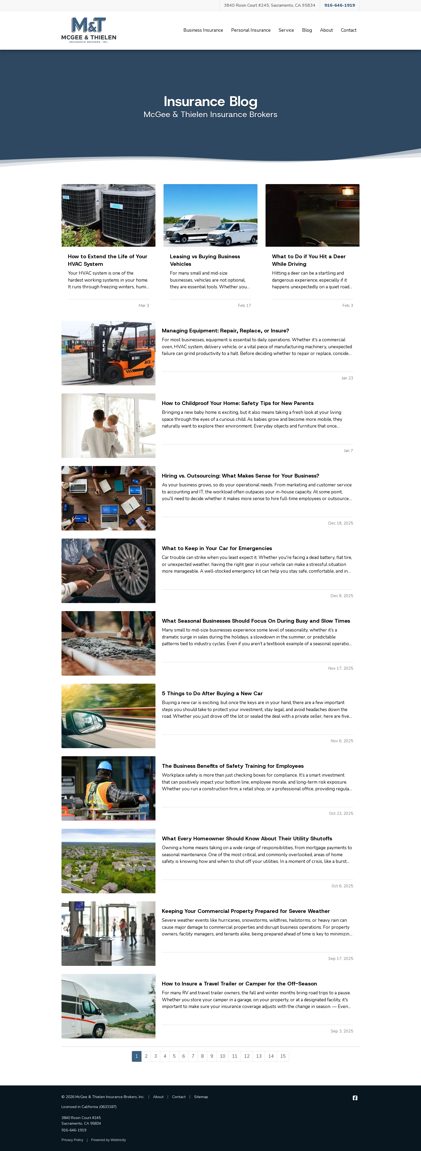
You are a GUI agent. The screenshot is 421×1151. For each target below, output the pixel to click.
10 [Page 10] (222, 1056)
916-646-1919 (73, 1130)
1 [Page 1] (136, 1056)
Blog (308, 30)
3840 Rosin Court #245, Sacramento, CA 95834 (269, 5)
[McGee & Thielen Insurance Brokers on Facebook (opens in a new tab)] (355, 1098)
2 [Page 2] (146, 1056)
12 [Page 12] (246, 1056)
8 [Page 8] (202, 1056)
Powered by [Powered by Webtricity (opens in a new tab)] (108, 1140)
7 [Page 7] (193, 1056)
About (326, 30)
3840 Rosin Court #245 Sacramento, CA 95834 (81, 1120)
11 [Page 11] (234, 1056)
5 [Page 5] (174, 1056)
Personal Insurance (251, 30)
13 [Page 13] (259, 1056)
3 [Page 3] (155, 1056)
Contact (349, 30)
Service (286, 30)
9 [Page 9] (211, 1056)
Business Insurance (203, 30)
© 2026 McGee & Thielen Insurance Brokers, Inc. (102, 1096)
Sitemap (201, 1096)
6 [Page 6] (183, 1056)
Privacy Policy (72, 1140)
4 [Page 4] (165, 1056)
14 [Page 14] (271, 1056)
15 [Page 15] (283, 1056)
